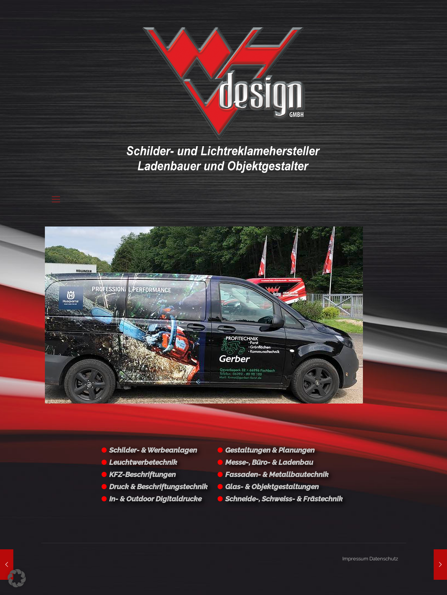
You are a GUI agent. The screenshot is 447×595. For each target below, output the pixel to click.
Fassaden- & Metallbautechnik (277, 474)
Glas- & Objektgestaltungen (272, 486)
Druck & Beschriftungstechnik (158, 486)
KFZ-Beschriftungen (142, 474)
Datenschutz (383, 559)
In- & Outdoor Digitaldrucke (155, 499)
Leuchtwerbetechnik (143, 462)
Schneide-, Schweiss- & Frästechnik (284, 499)
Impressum (355, 559)
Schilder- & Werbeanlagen (153, 450)
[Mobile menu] (55, 199)
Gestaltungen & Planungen (270, 450)
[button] (16, 578)
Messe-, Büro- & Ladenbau (269, 462)
